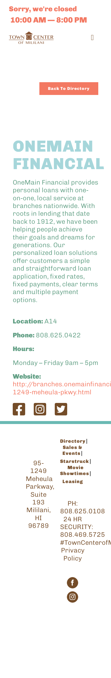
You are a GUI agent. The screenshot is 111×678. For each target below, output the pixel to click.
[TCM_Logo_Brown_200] (31, 35)
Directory (73, 441)
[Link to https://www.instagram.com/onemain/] (40, 409)
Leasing (72, 481)
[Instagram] (72, 597)
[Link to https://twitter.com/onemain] (61, 409)
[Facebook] (72, 582)
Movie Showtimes (74, 470)
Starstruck (74, 461)
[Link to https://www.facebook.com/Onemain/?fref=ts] (19, 409)
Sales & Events (72, 450)
